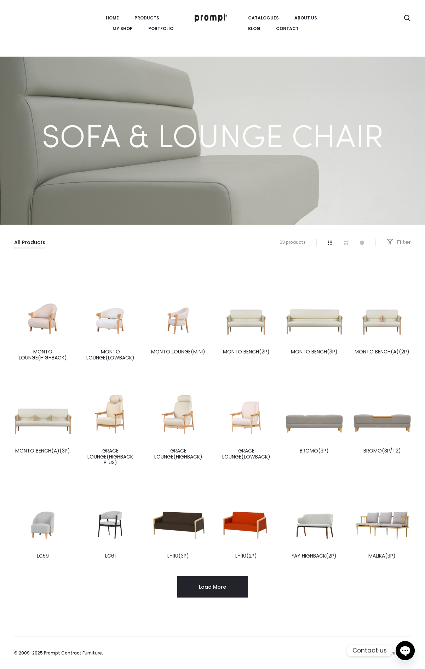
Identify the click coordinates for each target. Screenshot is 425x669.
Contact (287, 28)
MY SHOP (123, 28)
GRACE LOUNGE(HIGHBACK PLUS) (110, 456)
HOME (112, 18)
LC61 (110, 555)
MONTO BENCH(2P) (246, 351)
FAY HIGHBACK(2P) (314, 555)
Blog (254, 28)
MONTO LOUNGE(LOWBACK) (110, 354)
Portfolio (160, 28)
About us (305, 18)
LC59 (43, 555)
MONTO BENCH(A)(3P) (42, 450)
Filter (398, 242)
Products (146, 18)
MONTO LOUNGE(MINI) (178, 351)
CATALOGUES (263, 18)
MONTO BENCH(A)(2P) (382, 351)
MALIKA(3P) (382, 555)
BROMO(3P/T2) (382, 450)
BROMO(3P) (314, 450)
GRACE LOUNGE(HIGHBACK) (178, 453)
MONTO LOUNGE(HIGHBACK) (43, 354)
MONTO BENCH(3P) (314, 351)
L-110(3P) (178, 555)
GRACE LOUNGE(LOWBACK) (246, 453)
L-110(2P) (246, 555)
